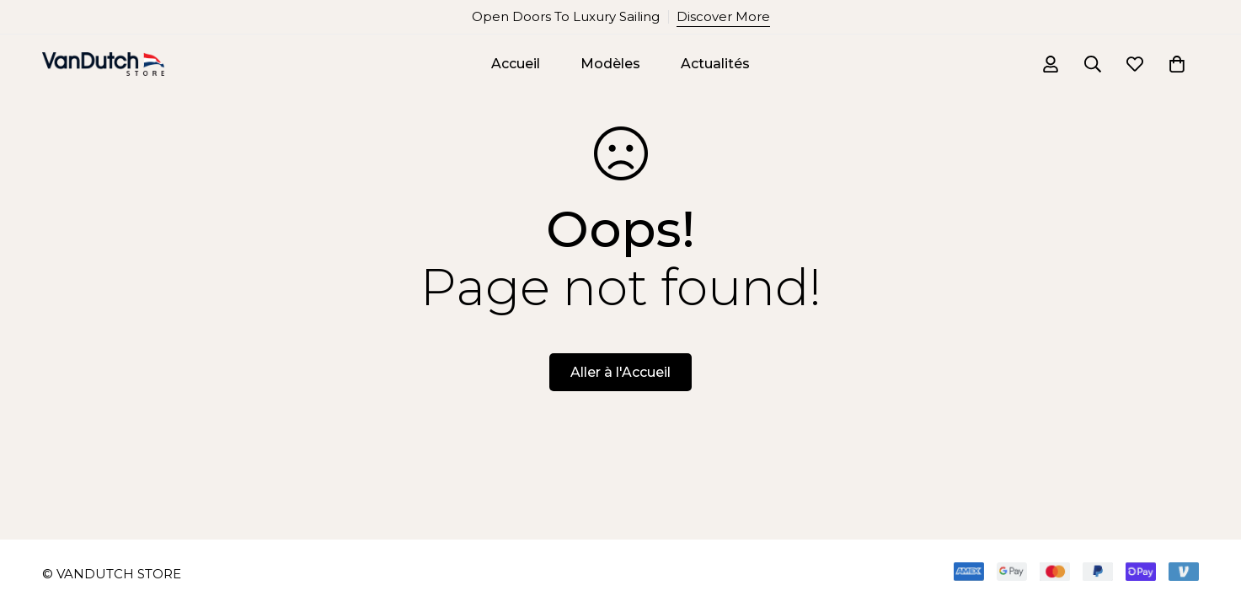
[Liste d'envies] (1135, 64)
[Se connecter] (1051, 64)
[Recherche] (1093, 64)
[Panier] (1177, 64)
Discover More (723, 16)
